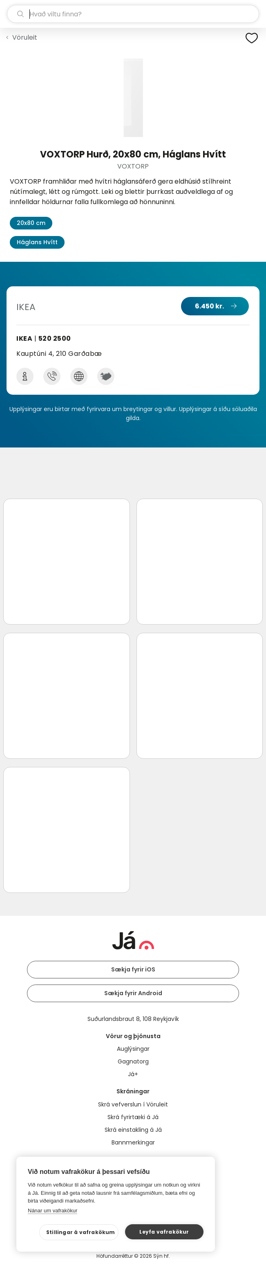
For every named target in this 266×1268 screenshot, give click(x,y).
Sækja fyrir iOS (133, 969)
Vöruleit (24, 37)
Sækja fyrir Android (133, 993)
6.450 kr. (209, 306)
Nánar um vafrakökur (52, 1210)
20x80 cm (31, 223)
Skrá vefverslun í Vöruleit (133, 1104)
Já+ (133, 1074)
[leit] (133, 13)
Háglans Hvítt (37, 242)
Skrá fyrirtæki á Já (133, 1117)
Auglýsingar (133, 1049)
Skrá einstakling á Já (133, 1130)
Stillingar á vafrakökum (80, 1232)
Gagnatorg (133, 1061)
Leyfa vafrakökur (164, 1231)
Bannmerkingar (133, 1142)
